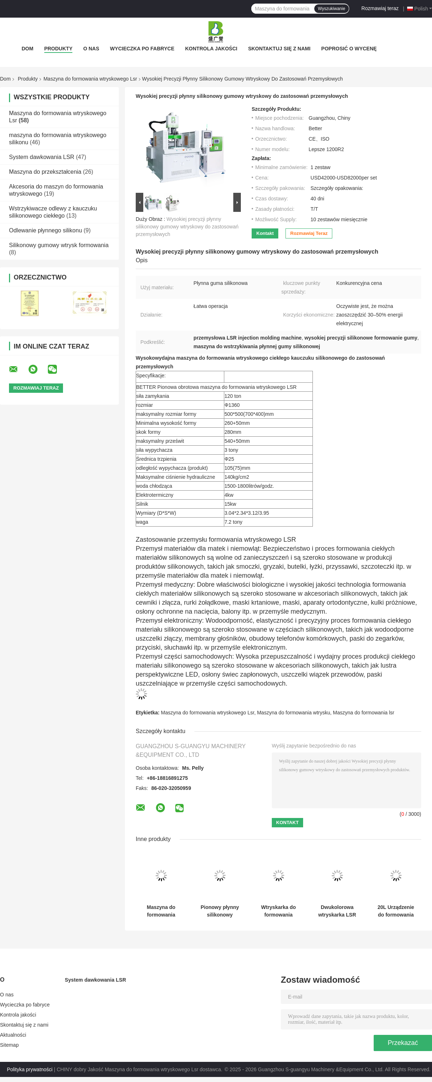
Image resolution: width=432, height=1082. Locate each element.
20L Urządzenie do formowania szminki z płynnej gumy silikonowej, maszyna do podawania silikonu (396, 911)
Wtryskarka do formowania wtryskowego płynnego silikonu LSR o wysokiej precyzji (278, 911)
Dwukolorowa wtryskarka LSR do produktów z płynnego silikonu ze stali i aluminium (337, 911)
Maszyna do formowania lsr (363, 712)
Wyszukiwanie (331, 8)
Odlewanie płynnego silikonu (45, 230)
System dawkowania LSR (41, 157)
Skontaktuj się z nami (279, 48)
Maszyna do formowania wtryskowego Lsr (90, 79)
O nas (91, 48)
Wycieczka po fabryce (142, 48)
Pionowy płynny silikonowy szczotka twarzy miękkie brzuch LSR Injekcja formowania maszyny (220, 911)
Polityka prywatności (30, 1069)
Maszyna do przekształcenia (45, 172)
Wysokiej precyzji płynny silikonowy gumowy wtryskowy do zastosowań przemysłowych (187, 226)
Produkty (58, 48)
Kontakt (265, 233)
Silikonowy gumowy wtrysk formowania (59, 245)
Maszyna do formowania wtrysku (293, 712)
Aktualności (13, 1035)
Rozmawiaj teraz (380, 8)
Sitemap (9, 1045)
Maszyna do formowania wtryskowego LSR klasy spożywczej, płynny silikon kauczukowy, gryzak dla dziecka (161, 911)
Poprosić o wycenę (349, 48)
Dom (27, 48)
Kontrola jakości (211, 48)
